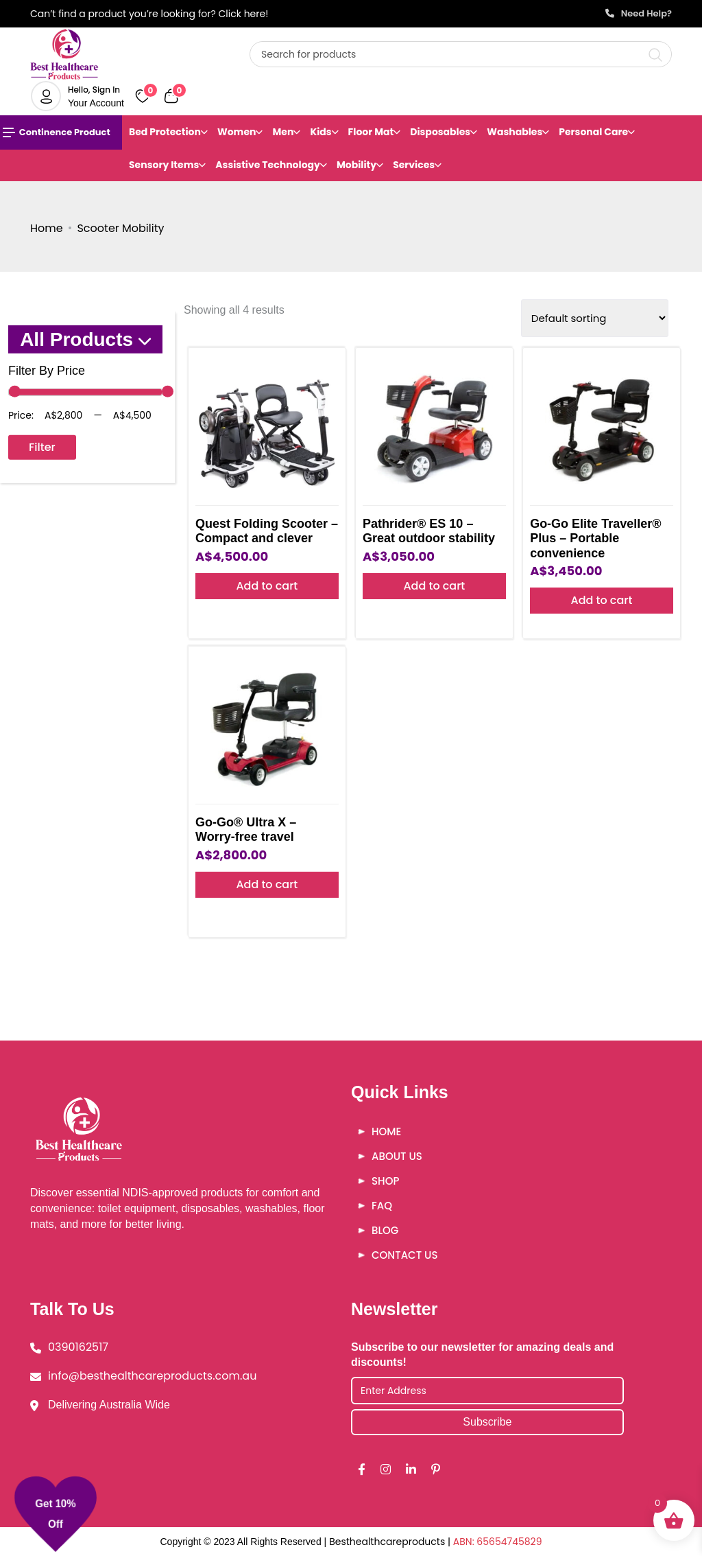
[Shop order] (594, 318)
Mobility (356, 165)
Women (236, 132)
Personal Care (593, 132)
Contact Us (404, 1255)
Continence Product (56, 132)
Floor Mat (371, 132)
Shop (385, 1181)
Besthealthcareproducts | (391, 1541)
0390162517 (78, 1347)
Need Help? (638, 13)
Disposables (440, 132)
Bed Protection (165, 132)
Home (46, 228)
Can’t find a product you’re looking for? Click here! (149, 14)
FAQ (382, 1205)
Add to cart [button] (267, 586)
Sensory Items (164, 165)
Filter (42, 447)
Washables (514, 132)
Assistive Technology (267, 165)
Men (282, 132)
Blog (385, 1230)
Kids (320, 132)
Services (414, 165)
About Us (397, 1156)
